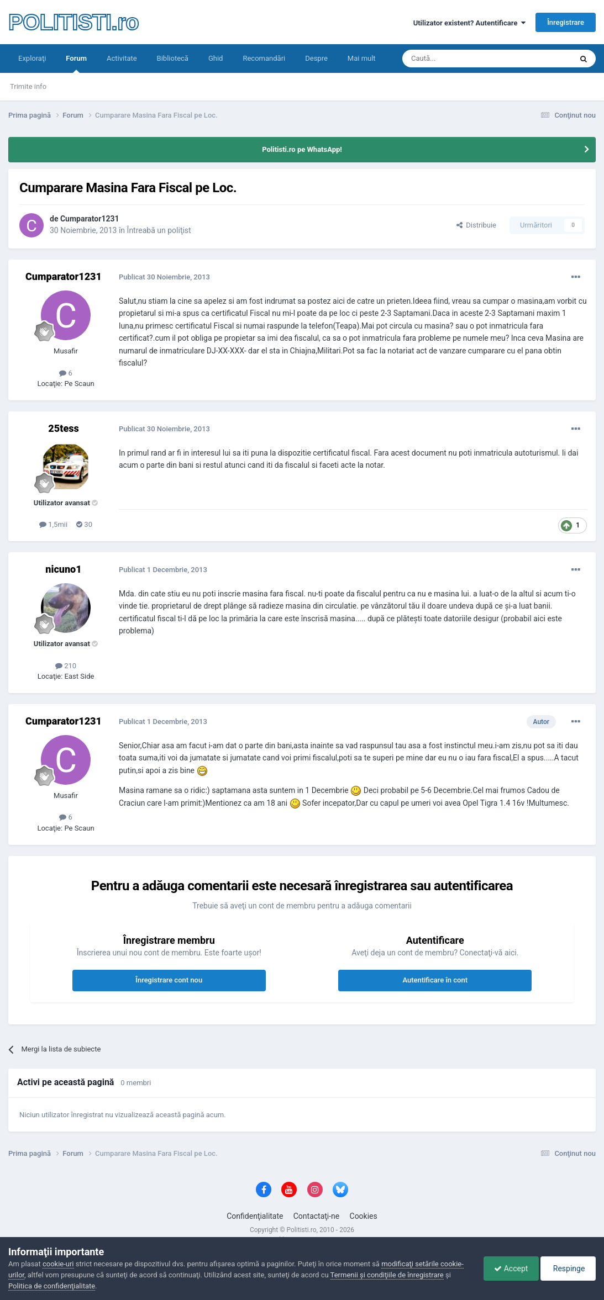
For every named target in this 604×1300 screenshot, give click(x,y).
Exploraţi (32, 58)
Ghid (215, 58)
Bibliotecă (172, 58)
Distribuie (476, 225)
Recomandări (264, 58)
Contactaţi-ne (316, 1216)
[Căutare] (456, 58)
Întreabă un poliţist (159, 230)
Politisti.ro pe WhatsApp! (302, 149)
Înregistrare (565, 22)
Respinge (567, 1268)
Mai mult (362, 58)
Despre (316, 58)
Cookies (363, 1216)
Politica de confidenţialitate (51, 1286)
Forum (76, 63)
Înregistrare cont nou (168, 980)
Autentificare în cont (435, 980)
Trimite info (28, 86)
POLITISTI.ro (73, 22)
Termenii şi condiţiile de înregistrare (387, 1275)
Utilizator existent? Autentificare (469, 23)
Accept (508, 1268)
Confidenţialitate (255, 1216)
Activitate (122, 58)
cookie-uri (58, 1264)
